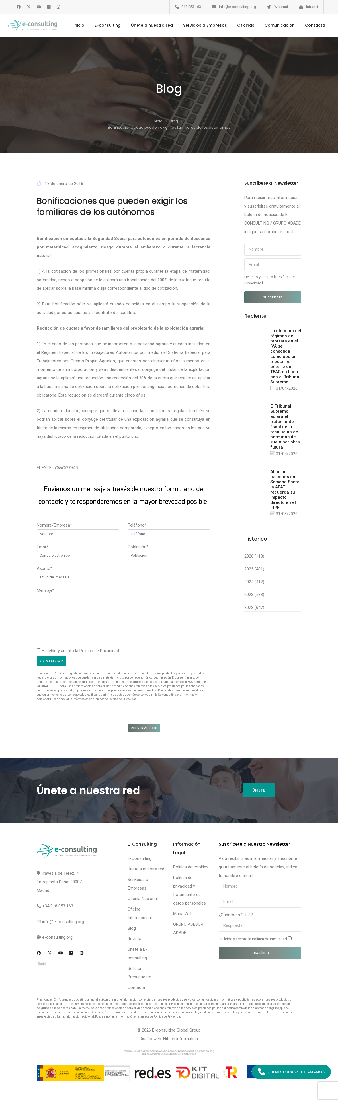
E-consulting (105, 25)
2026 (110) (254, 557)
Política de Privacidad (99, 650)
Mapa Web (183, 914)
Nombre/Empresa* (54, 525)
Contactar (52, 661)
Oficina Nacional (143, 899)
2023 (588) (254, 595)
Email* (43, 546)
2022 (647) (254, 608)
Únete (258, 791)
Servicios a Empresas (202, 25)
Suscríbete (272, 297)
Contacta (312, 25)
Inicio (76, 25)
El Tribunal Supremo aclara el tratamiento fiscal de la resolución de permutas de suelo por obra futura (285, 427)
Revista (134, 939)
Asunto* (44, 568)
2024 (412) (254, 582)
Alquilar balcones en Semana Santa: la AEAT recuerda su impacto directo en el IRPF (285, 490)
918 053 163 (191, 7)
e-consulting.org (57, 938)
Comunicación (277, 25)
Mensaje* (45, 590)
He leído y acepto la (269, 280)
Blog (174, 121)
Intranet (312, 7)
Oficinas (243, 25)
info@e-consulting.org (237, 7)
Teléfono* (137, 525)
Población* (138, 546)
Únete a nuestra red (149, 25)
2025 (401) (254, 569)
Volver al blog (146, 728)
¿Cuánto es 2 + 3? (236, 916)
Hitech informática (180, 1039)
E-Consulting (139, 859)
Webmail (281, 7)
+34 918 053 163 (57, 907)
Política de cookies (190, 868)
